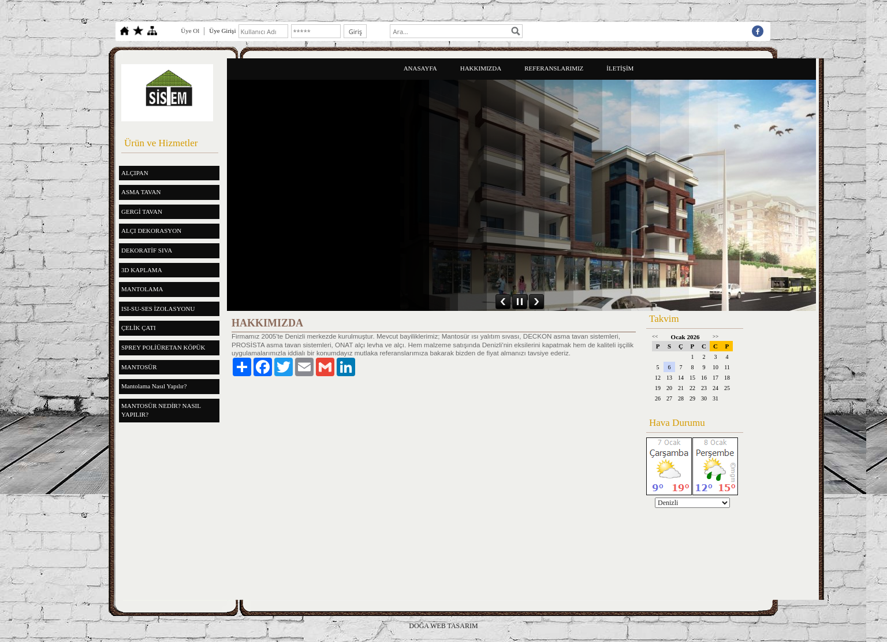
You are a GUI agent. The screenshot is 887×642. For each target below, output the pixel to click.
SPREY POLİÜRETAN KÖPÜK (163, 347)
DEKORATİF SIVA (146, 250)
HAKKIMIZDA (481, 68)
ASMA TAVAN (141, 191)
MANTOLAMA (142, 288)
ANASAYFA (420, 68)
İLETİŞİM (619, 68)
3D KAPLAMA (141, 269)
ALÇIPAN (134, 172)
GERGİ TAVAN (141, 211)
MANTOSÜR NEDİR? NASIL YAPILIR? (161, 410)
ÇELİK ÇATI (138, 327)
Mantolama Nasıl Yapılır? (154, 386)
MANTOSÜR (139, 366)
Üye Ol (190, 30)
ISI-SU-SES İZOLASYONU (158, 308)
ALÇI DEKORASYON (151, 230)
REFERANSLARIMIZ (553, 68)
